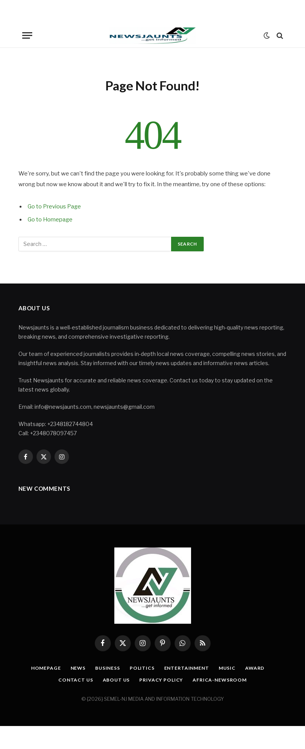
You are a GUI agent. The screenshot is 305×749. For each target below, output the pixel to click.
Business (105, 668)
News (74, 668)
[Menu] (27, 35)
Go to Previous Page (55, 206)
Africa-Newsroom (222, 680)
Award (259, 668)
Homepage (41, 668)
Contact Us (72, 680)
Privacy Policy (162, 680)
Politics (142, 668)
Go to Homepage (51, 219)
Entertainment (188, 668)
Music (230, 668)
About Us (115, 680)
